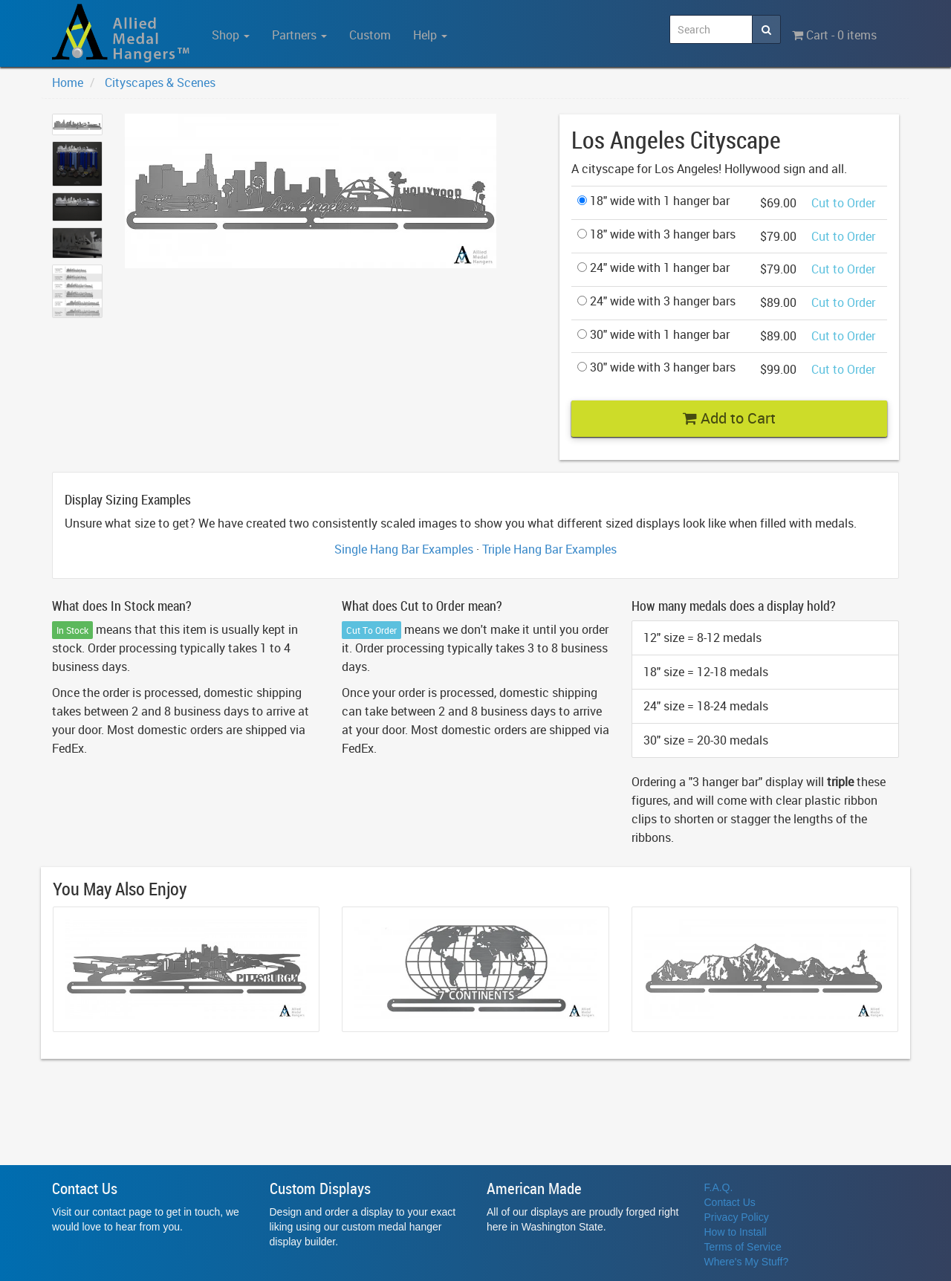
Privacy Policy (736, 1217)
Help (430, 35)
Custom (370, 35)
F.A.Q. (718, 1187)
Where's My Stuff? (746, 1262)
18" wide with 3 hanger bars (656, 234)
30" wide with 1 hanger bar (653, 334)
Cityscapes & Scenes (160, 82)
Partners (299, 35)
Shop (231, 35)
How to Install (735, 1232)
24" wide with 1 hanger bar (653, 267)
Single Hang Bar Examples (403, 549)
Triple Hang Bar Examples (549, 549)
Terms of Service (743, 1247)
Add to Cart (729, 418)
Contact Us (730, 1202)
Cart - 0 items (834, 35)
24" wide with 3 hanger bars (656, 301)
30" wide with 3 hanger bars (656, 367)
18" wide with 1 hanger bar (653, 200)
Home (67, 82)
